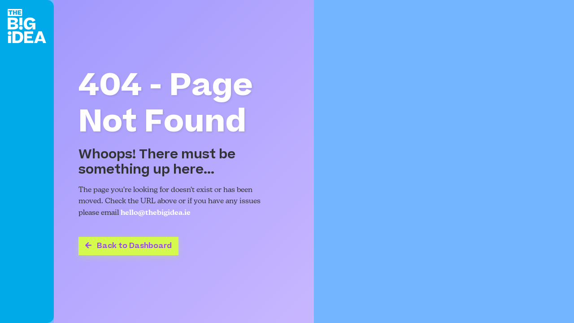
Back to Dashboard (128, 245)
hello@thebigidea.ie (156, 213)
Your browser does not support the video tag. (444, 161)
